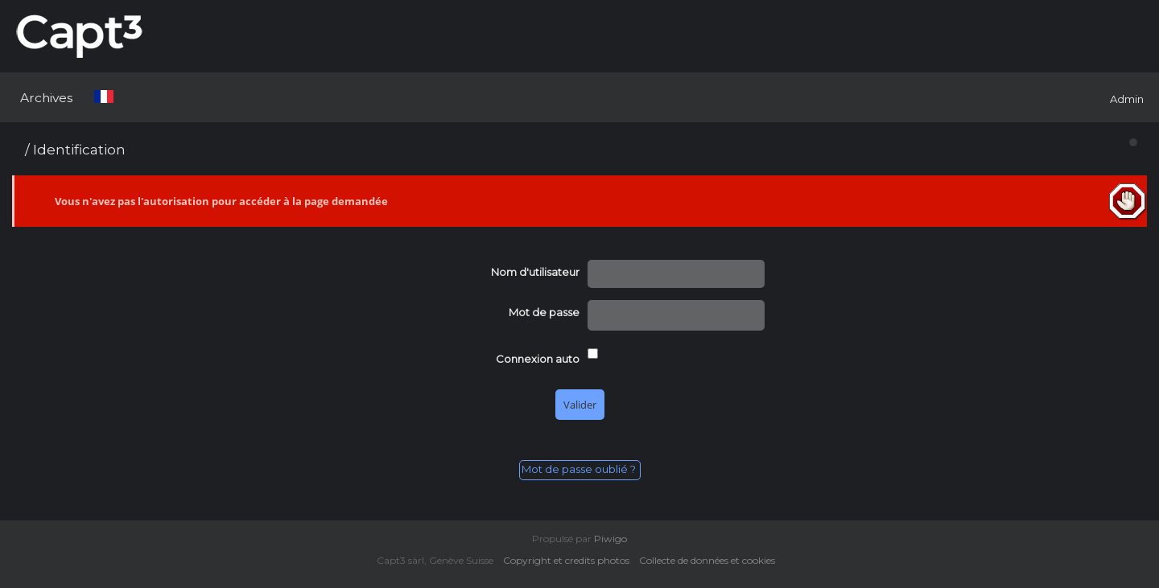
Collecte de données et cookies (710, 560)
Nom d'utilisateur (535, 271)
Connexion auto (538, 358)
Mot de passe (544, 312)
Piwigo (610, 538)
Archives (46, 97)
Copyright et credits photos (570, 560)
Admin (1127, 99)
